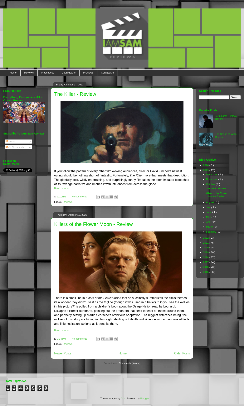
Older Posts (182, 353)
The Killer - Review (75, 94)
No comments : (80, 196)
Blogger (144, 398)
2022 (206, 237)
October (211, 184)
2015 (206, 272)
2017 (206, 262)
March (210, 226)
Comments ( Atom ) (129, 363)
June (209, 212)
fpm (123, 398)
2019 (206, 252)
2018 (206, 257)
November (212, 179)
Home (13, 72)
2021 (206, 242)
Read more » (61, 188)
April (209, 222)
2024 (206, 165)
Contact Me (107, 72)
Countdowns (69, 72)
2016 (206, 267)
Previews (88, 72)
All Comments (15, 147)
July (208, 207)
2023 (206, 170)
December (212, 174)
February (211, 231)
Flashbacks (47, 72)
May (209, 217)
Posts (10, 141)
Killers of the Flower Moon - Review (93, 224)
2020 (206, 247)
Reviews (29, 72)
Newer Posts (62, 353)
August (210, 202)
